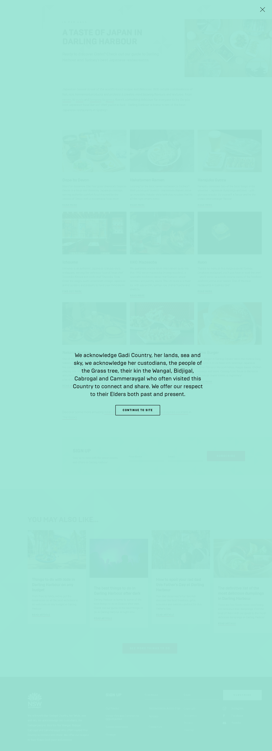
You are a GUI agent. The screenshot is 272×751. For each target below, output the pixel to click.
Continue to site (138, 410)
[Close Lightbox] (262, 9)
